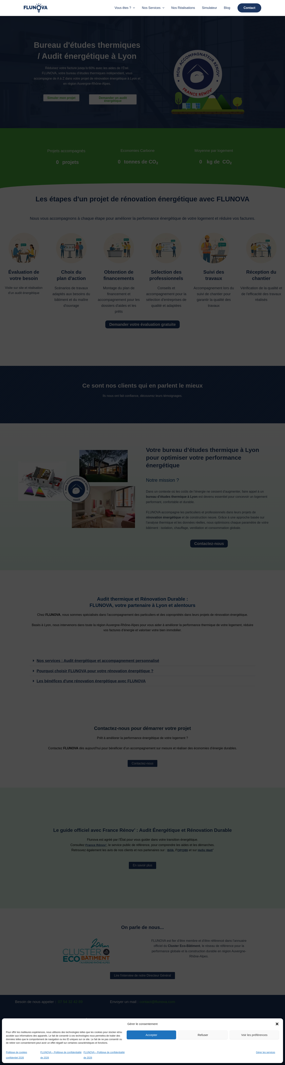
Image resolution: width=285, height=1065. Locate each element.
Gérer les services (265, 1052)
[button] (277, 1023)
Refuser (203, 1035)
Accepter (151, 1035)
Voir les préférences (254, 1035)
